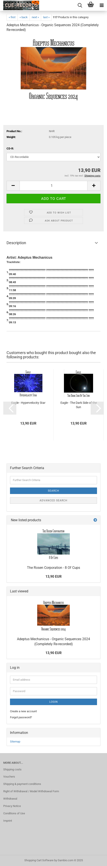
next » (35, 17)
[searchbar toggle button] (79, 5)
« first (12, 17)
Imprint (7, 820)
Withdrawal (10, 798)
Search (53, 490)
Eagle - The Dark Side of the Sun (78, 405)
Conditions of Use (14, 813)
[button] (13, 186)
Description (16, 243)
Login (53, 701)
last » (46, 17)
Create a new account (23, 711)
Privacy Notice (12, 806)
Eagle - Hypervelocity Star (28, 402)
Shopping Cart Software (39, 860)
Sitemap (15, 741)
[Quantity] (53, 186)
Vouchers (9, 776)
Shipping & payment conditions (22, 784)
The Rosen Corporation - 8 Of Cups (53, 568)
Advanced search (53, 500)
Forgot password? (21, 717)
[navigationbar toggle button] (101, 5)
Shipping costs (12, 769)
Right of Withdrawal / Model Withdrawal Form (31, 791)
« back (24, 17)
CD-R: (10, 148)
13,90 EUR (53, 576)
